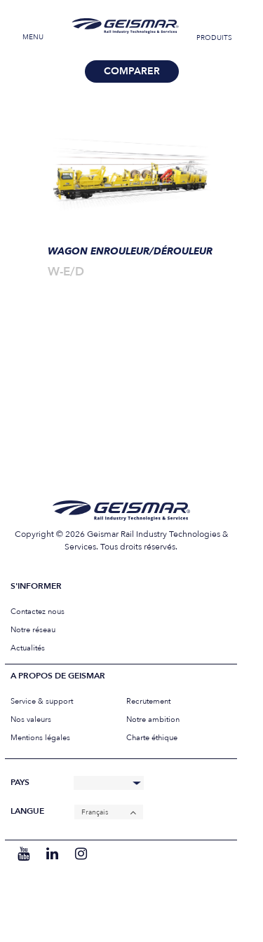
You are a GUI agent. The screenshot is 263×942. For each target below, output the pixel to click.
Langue (27, 811)
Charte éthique (151, 737)
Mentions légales (40, 737)
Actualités (28, 648)
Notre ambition (153, 719)
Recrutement (148, 701)
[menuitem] (109, 812)
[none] (109, 812)
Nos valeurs (31, 719)
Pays (20, 782)
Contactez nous (38, 611)
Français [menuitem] (94, 812)
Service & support (42, 701)
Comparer (132, 71)
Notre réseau (33, 629)
